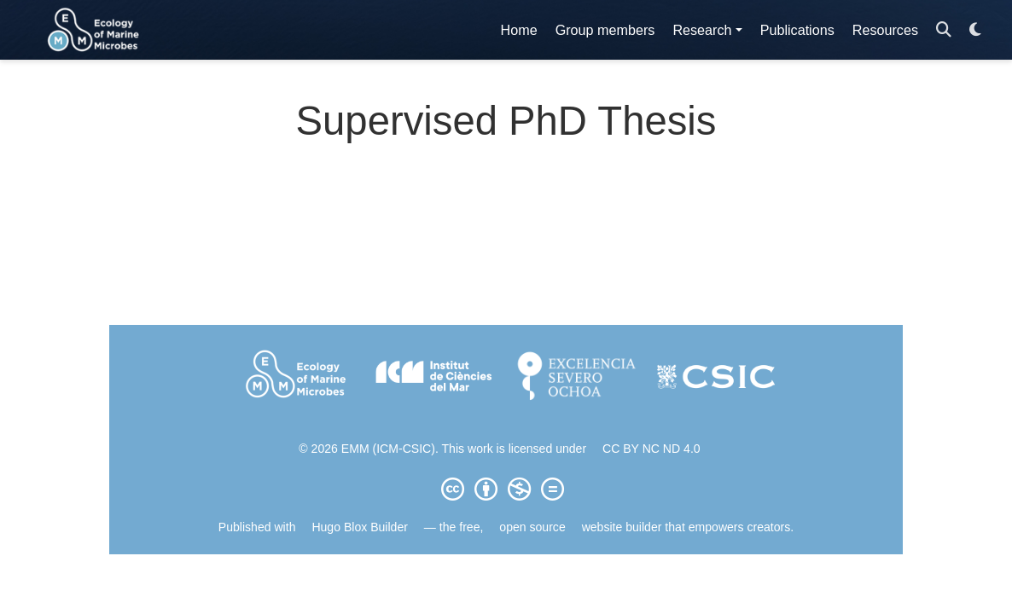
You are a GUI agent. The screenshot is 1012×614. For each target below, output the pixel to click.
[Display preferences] (975, 30)
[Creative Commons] (506, 489)
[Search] (943, 30)
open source (532, 527)
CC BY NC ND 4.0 (651, 448)
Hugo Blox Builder (359, 527)
